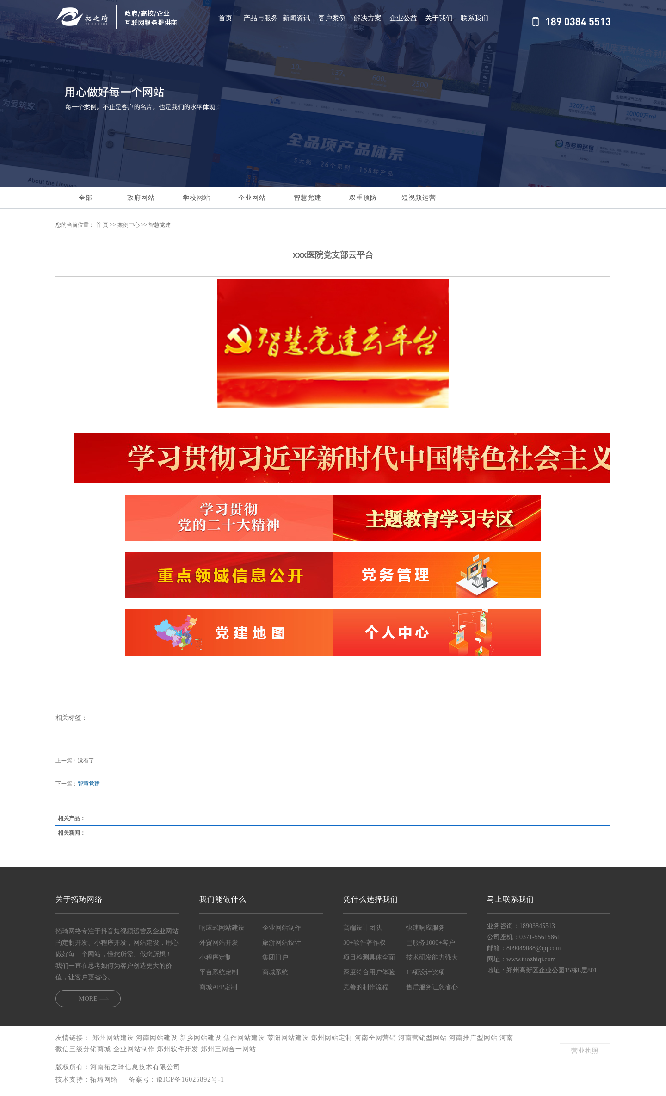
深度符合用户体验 (369, 972)
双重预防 (363, 197)
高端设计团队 (362, 927)
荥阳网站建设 (289, 1037)
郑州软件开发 (179, 1049)
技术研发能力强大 (432, 957)
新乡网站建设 (202, 1037)
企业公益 (403, 18)
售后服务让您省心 (432, 987)
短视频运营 (418, 197)
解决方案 (368, 18)
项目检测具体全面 (369, 957)
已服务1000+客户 (430, 942)
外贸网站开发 (218, 942)
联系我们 (474, 18)
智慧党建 (307, 197)
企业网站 (252, 197)
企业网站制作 (281, 927)
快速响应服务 (425, 927)
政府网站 (141, 197)
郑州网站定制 (333, 1037)
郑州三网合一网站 (228, 1049)
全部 (85, 197)
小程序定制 (215, 957)
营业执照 (585, 1050)
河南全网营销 (377, 1037)
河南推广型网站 (474, 1037)
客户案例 (332, 18)
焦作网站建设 (245, 1037)
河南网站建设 (158, 1037)
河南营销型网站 (423, 1037)
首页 (225, 18)
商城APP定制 (218, 987)
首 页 (102, 225)
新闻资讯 (296, 18)
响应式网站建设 (222, 927)
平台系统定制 (218, 972)
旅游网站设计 (281, 942)
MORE (88, 998)
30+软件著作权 (364, 942)
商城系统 (275, 972)
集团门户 (275, 957)
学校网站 (196, 197)
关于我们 (439, 18)
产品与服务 (260, 18)
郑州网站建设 (114, 1037)
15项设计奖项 (425, 972)
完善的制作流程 (365, 987)
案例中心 (128, 225)
